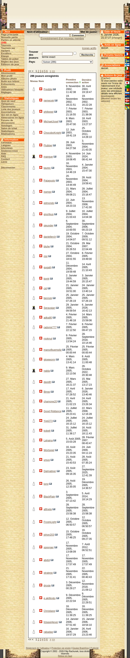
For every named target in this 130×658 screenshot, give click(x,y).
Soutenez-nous (9, 151)
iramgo (47, 191)
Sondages (6, 125)
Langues (6, 145)
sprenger (49, 547)
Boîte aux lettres (10, 81)
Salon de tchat (9, 128)
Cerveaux (6, 142)
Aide (3, 153)
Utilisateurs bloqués (12, 89)
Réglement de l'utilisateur (38, 648)
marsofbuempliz (53, 349)
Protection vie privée (61, 648)
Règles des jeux (10, 61)
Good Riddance (52, 411)
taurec (47, 167)
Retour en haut (65, 656)
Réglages (6, 92)
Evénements (8, 84)
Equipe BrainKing (80, 648)
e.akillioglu (49, 598)
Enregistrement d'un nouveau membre (62, 38)
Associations (8, 112)
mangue (48, 156)
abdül (47, 560)
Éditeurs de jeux (10, 64)
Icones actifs (89, 48)
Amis (4, 87)
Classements (8, 106)
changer (117, 37)
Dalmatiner (50, 471)
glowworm (49, 359)
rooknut (48, 338)
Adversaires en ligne (12, 117)
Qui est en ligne (9, 115)
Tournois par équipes (8, 49)
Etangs (5, 56)
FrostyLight (50, 522)
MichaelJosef (51, 121)
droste (47, 585)
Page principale (9, 34)
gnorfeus (49, 214)
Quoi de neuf (8, 101)
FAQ (3, 156)
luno (46, 483)
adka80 (48, 317)
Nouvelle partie (9, 37)
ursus (47, 460)
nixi (45, 256)
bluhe (47, 246)
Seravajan (49, 307)
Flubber (48, 145)
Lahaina (48, 440)
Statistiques (7, 131)
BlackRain (49, 496)
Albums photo (9, 78)
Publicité (94, 648)
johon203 (49, 534)
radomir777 (50, 327)
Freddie (48, 89)
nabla (47, 370)
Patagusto (49, 180)
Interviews (7, 148)
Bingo (47, 391)
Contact (5, 159)
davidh (47, 382)
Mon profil (6, 76)
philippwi (48, 111)
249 (4, 42)
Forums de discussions (8, 121)
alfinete (48, 509)
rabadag (48, 631)
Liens (4, 162)
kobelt (47, 430)
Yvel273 (48, 421)
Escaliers (6, 53)
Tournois (6, 45)
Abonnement (8, 73)
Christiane (49, 611)
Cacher (105, 78)
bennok (48, 298)
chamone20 (50, 401)
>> (53, 71)
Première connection (72, 81)
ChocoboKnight (52, 132)
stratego (48, 572)
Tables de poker (10, 59)
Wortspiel (49, 450)
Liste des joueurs (10, 109)
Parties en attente (11, 40)
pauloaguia (107, 96)
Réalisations (8, 134)
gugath (47, 267)
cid (45, 288)
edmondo (49, 203)
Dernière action (86, 81)
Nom (41, 81)
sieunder (48, 225)
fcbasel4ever (51, 622)
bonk (46, 278)
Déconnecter (8, 167)
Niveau (34, 81)
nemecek (49, 100)
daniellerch (50, 236)
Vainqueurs (7, 104)
